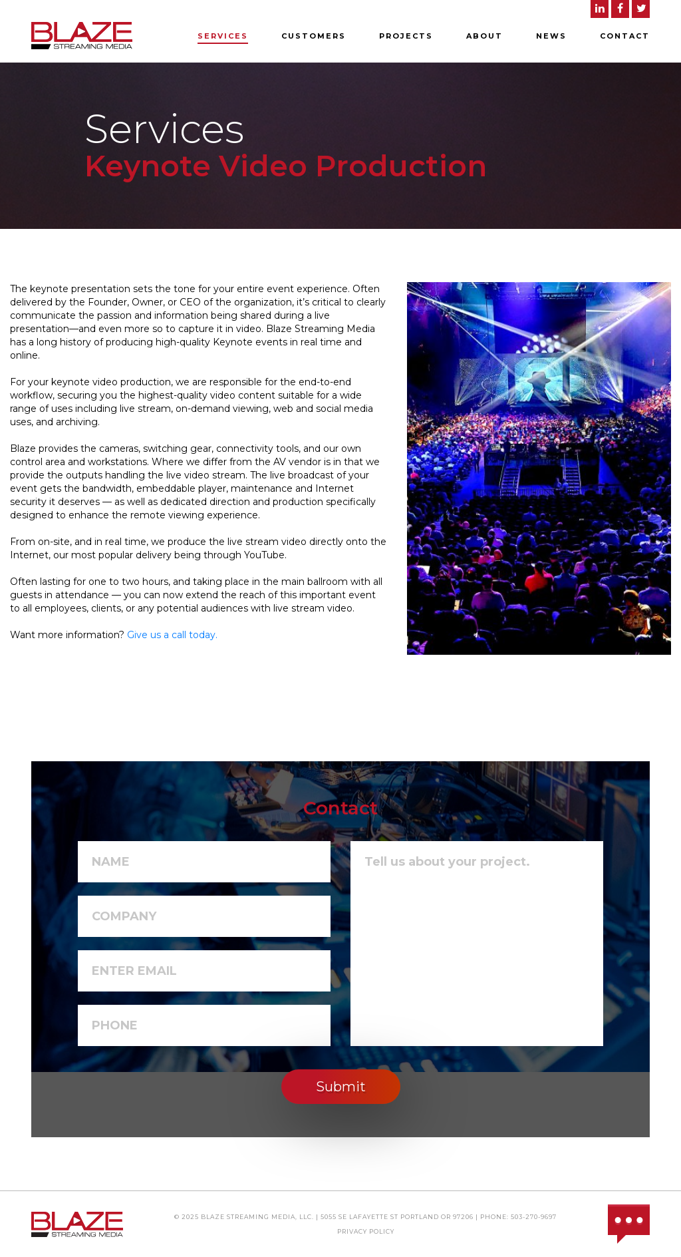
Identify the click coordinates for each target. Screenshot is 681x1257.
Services (223, 36)
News (551, 36)
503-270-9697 (534, 1216)
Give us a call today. (172, 635)
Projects (406, 36)
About (484, 36)
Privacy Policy (365, 1231)
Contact (625, 36)
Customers (313, 36)
